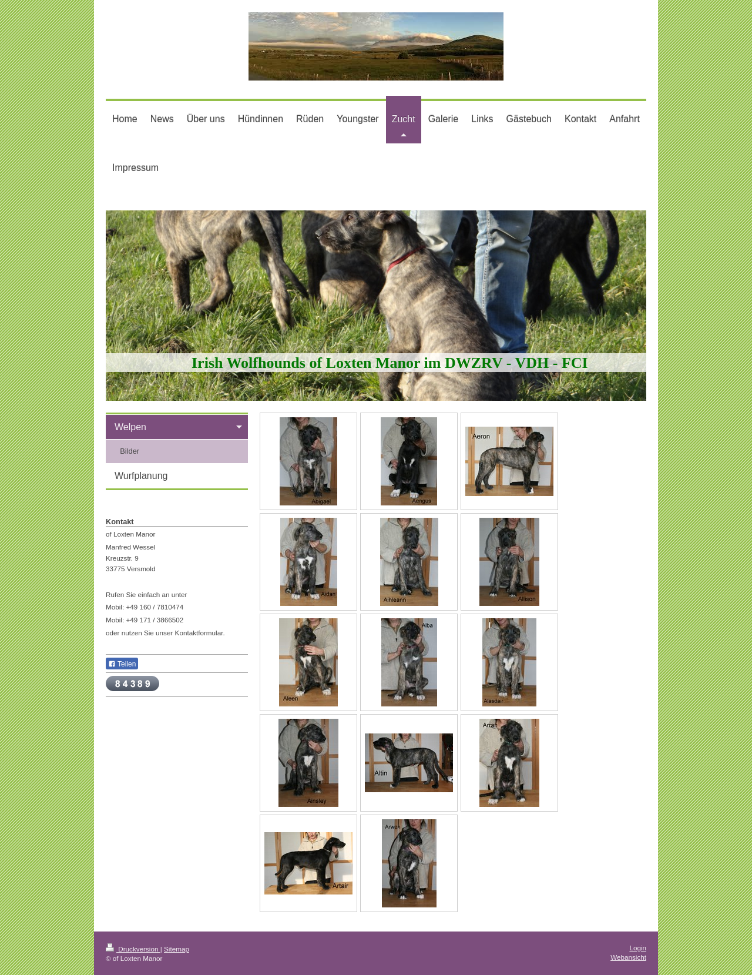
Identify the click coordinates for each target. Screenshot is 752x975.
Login (637, 947)
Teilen (122, 664)
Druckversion (133, 949)
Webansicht (628, 957)
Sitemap (176, 949)
